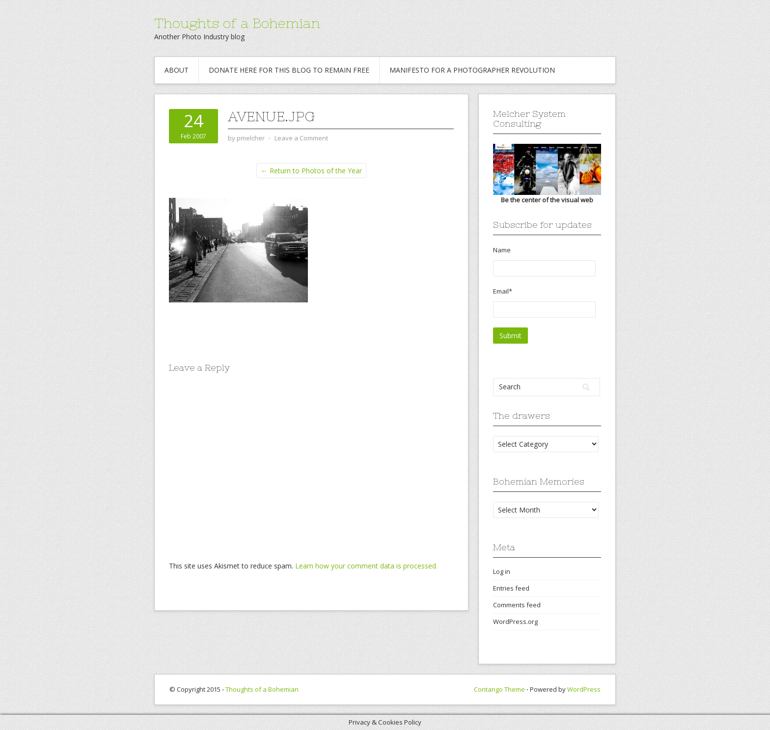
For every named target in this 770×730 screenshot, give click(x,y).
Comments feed (517, 604)
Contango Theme (499, 689)
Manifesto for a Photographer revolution (472, 70)
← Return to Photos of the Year (311, 170)
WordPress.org (515, 621)
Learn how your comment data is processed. (366, 565)
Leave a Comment (301, 138)
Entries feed (511, 588)
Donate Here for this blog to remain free (289, 70)
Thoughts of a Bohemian (237, 23)
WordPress (584, 689)
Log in (501, 571)
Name (544, 260)
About (177, 70)
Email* (544, 302)
